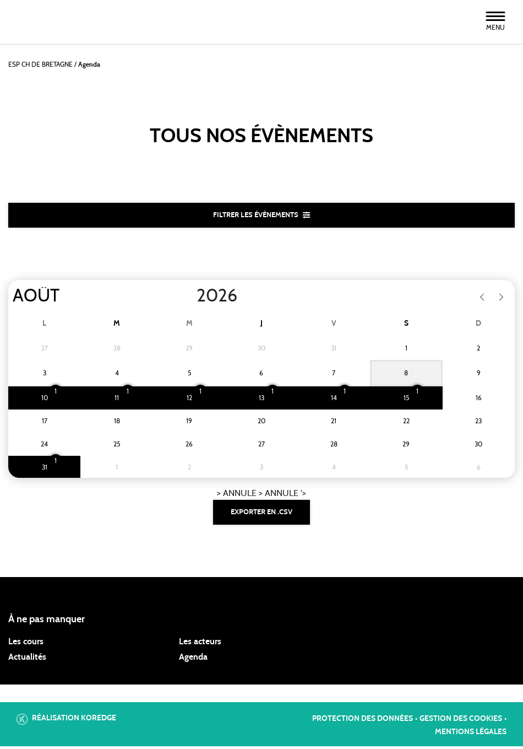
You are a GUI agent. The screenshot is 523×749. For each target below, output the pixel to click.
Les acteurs (200, 644)
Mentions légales (470, 735)
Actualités (27, 659)
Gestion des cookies (461, 722)
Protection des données (362, 722)
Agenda (193, 659)
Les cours (25, 644)
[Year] (187, 297)
